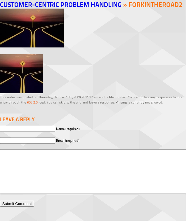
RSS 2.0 (32, 102)
